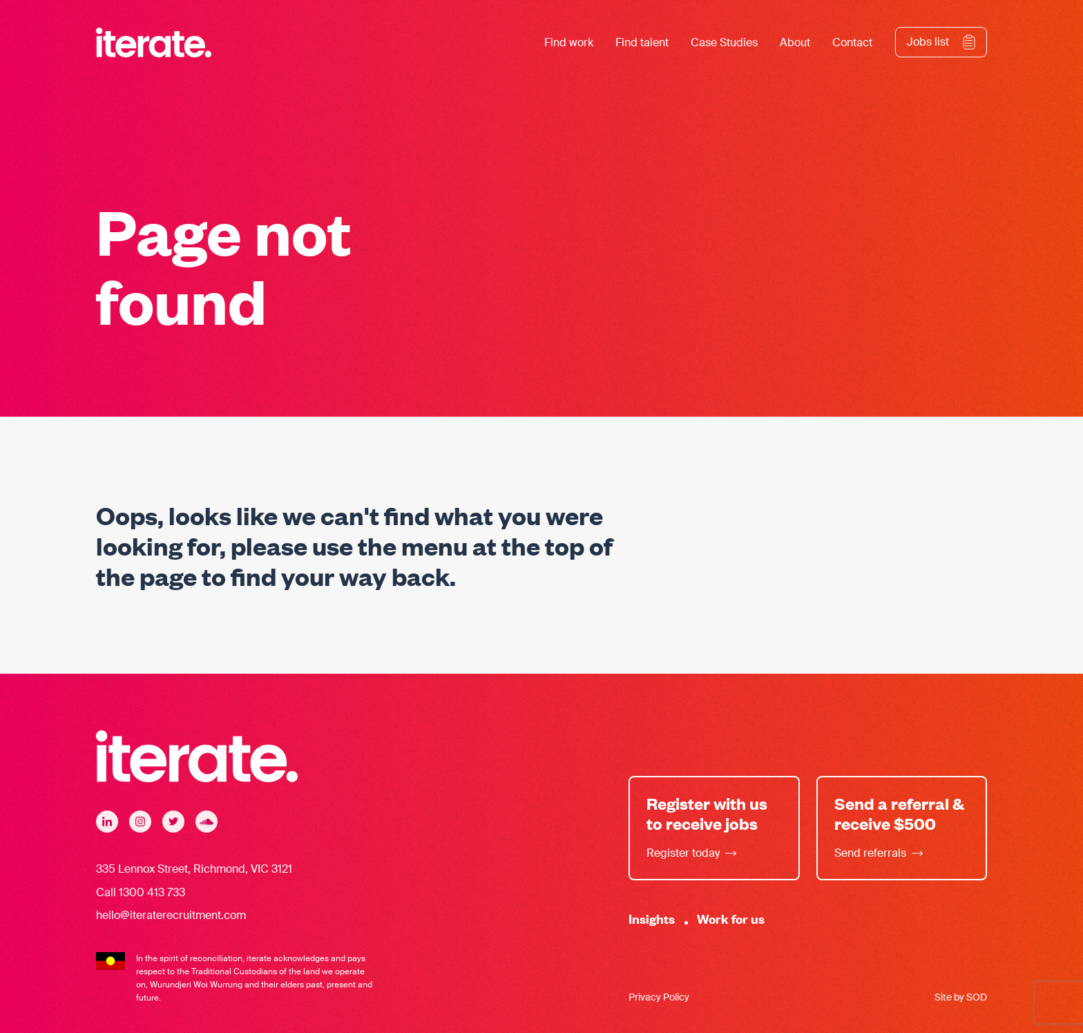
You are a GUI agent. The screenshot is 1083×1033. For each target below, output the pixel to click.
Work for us (731, 918)
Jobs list (928, 42)
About (795, 42)
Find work (568, 42)
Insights (652, 918)
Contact (852, 42)
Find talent (642, 42)
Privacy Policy (659, 997)
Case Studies (724, 42)
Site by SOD (961, 997)
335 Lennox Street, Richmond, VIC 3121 (194, 869)
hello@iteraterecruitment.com (171, 915)
